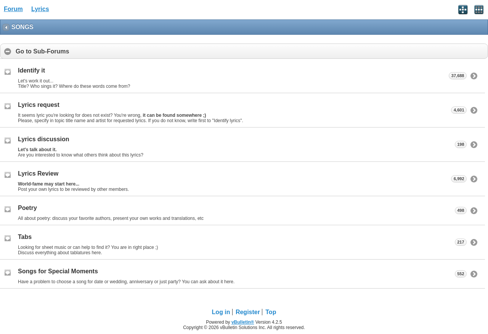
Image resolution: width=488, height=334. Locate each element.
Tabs (25, 237)
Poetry (27, 208)
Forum (13, 9)
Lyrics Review (38, 173)
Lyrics (40, 9)
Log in (221, 312)
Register (248, 312)
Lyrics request (38, 105)
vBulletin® (242, 322)
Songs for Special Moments (58, 271)
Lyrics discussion (43, 139)
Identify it (31, 70)
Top (270, 312)
